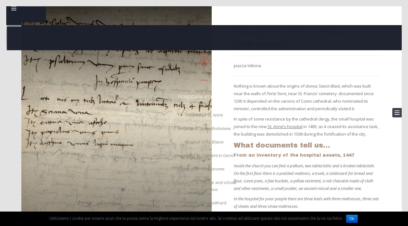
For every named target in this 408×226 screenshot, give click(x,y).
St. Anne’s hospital (285, 126)
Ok (352, 219)
